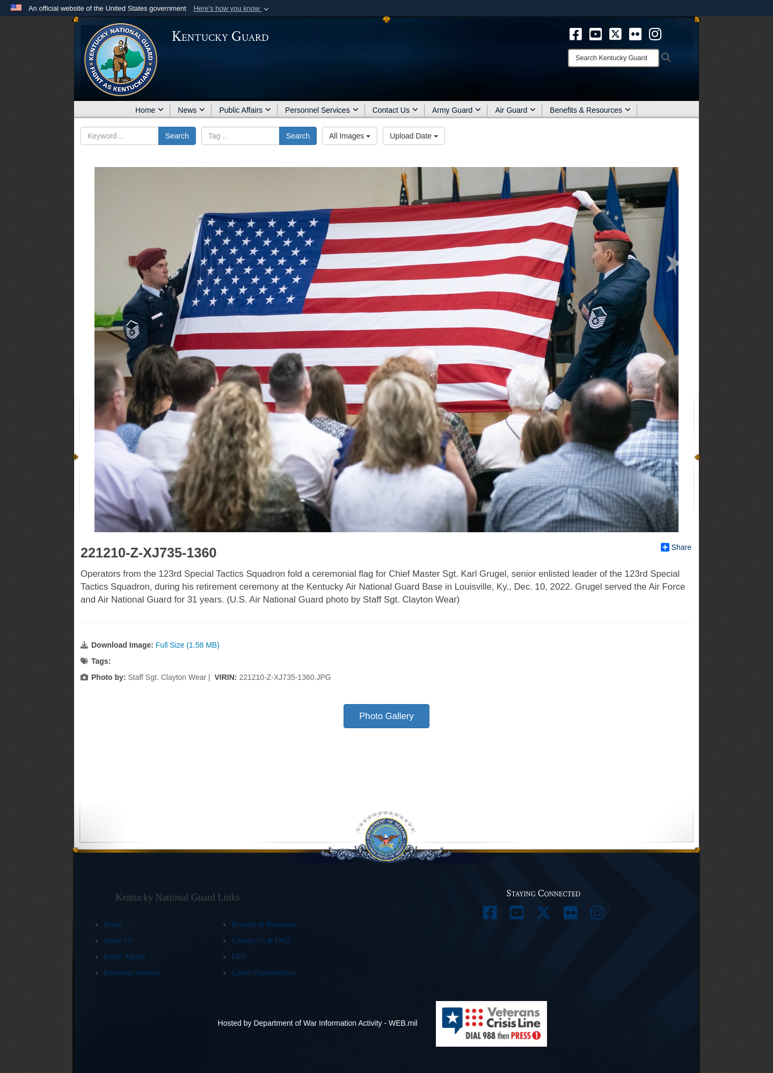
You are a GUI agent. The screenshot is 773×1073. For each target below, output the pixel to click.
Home (149, 110)
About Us (118, 941)
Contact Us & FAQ (260, 941)
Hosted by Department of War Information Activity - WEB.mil (318, 1023)
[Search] (613, 58)
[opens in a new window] (576, 33)
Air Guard (515, 110)
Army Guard (456, 110)
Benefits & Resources (590, 110)
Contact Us (395, 110)
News (191, 110)
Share (676, 547)
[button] (232, 8)
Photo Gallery (386, 716)
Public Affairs (245, 110)
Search (177, 136)
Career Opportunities (263, 973)
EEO (238, 957)
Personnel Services (322, 110)
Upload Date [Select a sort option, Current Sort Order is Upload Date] (414, 136)
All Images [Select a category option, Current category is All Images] (349, 136)
